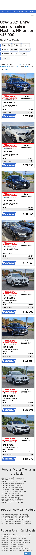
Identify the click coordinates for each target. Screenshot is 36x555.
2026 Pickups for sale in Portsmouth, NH (13, 482)
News (8, 11)
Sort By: (5, 58)
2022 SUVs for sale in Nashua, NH (11, 501)
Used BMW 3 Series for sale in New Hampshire (15, 540)
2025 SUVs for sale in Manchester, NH (12, 487)
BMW (5, 49)
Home (3, 11)
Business (20, 11)
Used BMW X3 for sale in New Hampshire (13, 537)
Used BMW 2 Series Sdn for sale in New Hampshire (16, 550)
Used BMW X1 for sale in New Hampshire (13, 544)
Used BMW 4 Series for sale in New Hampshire (15, 548)
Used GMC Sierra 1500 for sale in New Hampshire (16, 535)
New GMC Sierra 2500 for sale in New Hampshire (16, 523)
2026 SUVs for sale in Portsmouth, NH (12, 478)
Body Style (24, 49)
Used (16, 45)
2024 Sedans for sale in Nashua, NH (12, 495)
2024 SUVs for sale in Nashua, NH (11, 493)
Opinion (32, 11)
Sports (26, 11)
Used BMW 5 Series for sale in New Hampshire (15, 542)
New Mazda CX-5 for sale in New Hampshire (14, 514)
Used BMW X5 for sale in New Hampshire (13, 539)
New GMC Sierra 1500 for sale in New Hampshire (16, 522)
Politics (13, 11)
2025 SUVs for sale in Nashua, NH (11, 485)
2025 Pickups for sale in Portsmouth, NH (13, 491)
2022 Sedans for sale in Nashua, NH (12, 503)
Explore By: (6, 45)
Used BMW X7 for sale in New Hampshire (13, 546)
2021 (25, 45)
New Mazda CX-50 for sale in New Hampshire (15, 516)
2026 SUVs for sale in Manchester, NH (12, 480)
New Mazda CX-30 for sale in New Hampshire (15, 518)
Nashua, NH (7, 54)
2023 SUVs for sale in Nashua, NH (11, 497)
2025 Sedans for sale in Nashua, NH (12, 489)
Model (14, 49)
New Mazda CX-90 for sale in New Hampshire (15, 520)
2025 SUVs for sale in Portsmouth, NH (12, 484)
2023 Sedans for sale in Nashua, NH (12, 499)
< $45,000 (21, 54)
